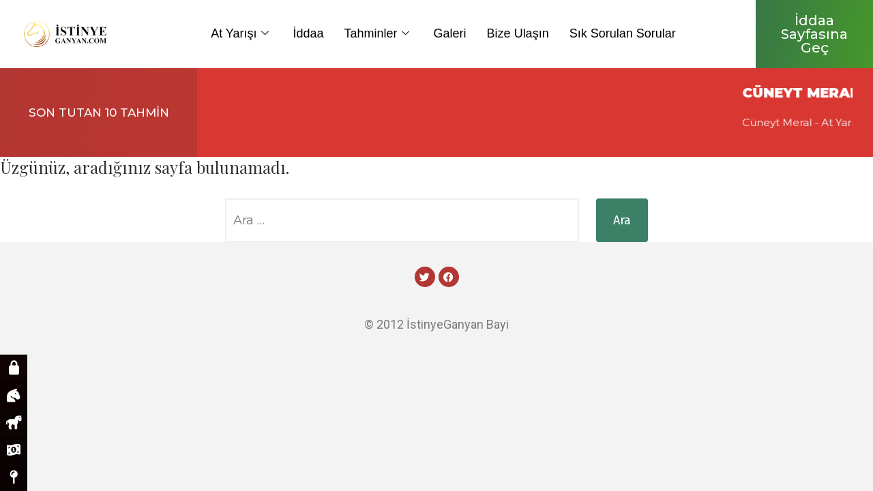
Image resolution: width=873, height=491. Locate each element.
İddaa (308, 33)
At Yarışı (239, 33)
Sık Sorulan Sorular (622, 33)
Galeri (450, 33)
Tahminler (376, 33)
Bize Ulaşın (518, 33)
